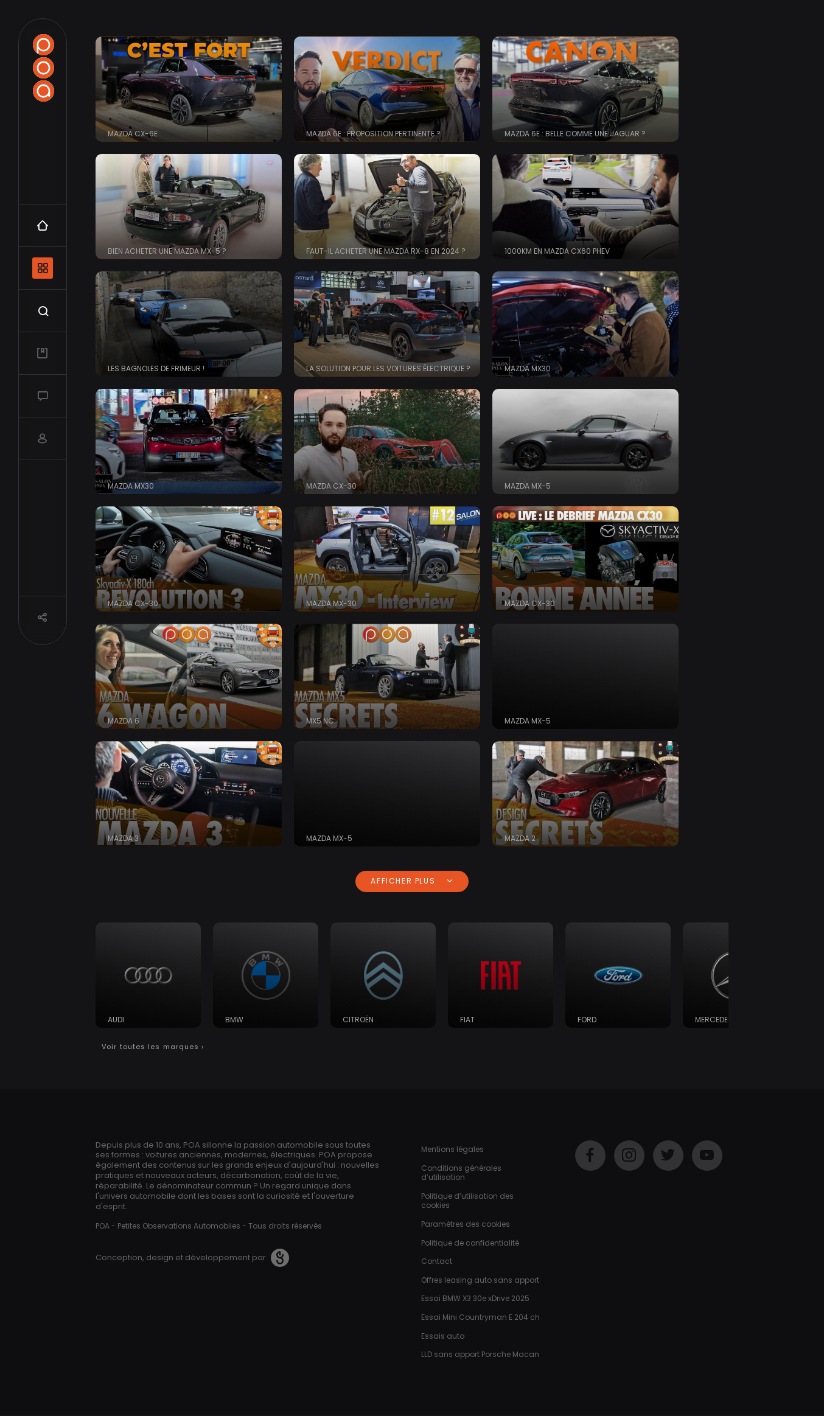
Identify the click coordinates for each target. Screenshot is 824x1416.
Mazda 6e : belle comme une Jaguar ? (575, 133)
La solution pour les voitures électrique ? (388, 368)
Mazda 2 (520, 838)
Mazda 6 (123, 721)
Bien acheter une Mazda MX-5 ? (167, 251)
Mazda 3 (123, 838)
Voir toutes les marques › (153, 1047)
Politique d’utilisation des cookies (467, 1201)
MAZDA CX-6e (133, 133)
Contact (436, 1261)
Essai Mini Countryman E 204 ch (480, 1317)
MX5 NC (320, 721)
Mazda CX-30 (331, 486)
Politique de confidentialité (470, 1243)
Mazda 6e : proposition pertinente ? (373, 133)
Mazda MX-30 (331, 603)
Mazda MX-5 (528, 486)
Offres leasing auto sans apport (480, 1280)
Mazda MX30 (528, 368)
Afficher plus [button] (412, 881)
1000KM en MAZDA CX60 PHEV (557, 251)
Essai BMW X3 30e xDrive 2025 (475, 1298)
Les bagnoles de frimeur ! (156, 368)
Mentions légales (452, 1149)
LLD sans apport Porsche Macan (480, 1354)
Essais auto (442, 1336)
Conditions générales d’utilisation (461, 1173)
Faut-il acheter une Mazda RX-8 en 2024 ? (386, 251)
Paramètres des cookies (465, 1224)
